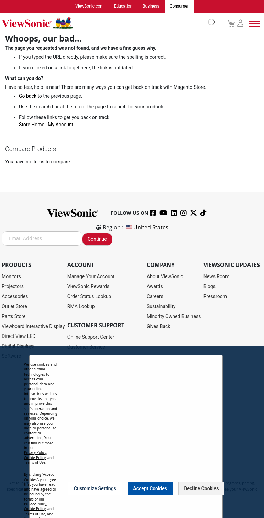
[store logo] (106, 23)
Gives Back (158, 326)
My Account (60, 124)
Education (123, 6)
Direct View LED (18, 336)
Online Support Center (90, 337)
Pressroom (215, 296)
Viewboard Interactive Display (33, 326)
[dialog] (132, 432)
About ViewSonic (165, 276)
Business (151, 6)
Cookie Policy (35, 458)
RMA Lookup (81, 306)
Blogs (210, 286)
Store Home (31, 124)
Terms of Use (34, 462)
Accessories (15, 296)
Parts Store (14, 316)
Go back (27, 96)
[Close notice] (213, 488)
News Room (217, 276)
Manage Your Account (91, 276)
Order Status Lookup (89, 296)
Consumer (179, 6)
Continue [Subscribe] (97, 239)
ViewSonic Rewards (88, 286)
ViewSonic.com (89, 6)
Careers (155, 296)
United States (146, 227)
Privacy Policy (35, 452)
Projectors (13, 286)
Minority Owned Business (174, 316)
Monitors (11, 276)
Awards (155, 286)
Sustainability (161, 306)
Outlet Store (14, 306)
